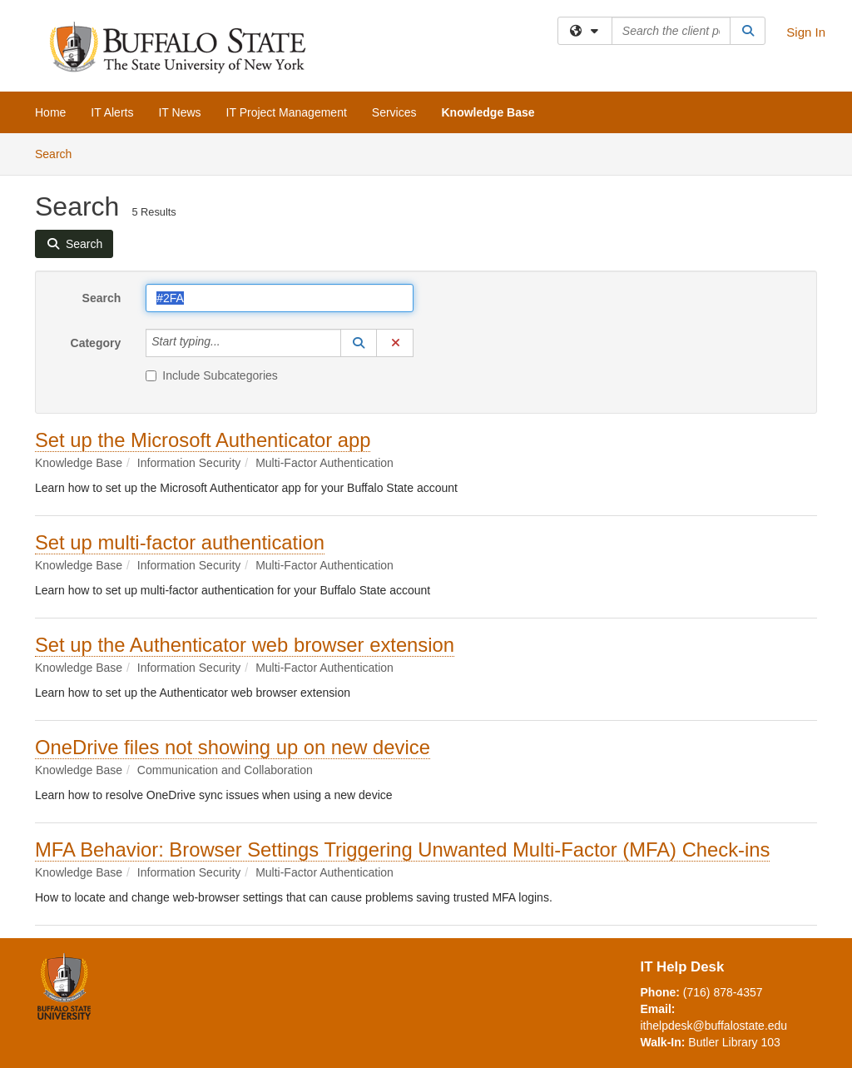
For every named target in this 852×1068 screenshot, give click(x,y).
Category (96, 343)
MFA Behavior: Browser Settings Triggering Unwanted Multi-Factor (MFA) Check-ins (402, 849)
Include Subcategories (212, 375)
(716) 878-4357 (723, 992)
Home (50, 112)
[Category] (229, 343)
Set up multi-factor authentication (179, 542)
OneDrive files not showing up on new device (232, 747)
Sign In (805, 32)
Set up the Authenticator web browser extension (244, 644)
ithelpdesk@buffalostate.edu (714, 1025)
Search (59, 153)
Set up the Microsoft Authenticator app (202, 440)
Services (394, 112)
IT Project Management (286, 112)
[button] (358, 343)
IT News (179, 112)
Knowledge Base (488, 112)
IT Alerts (112, 112)
